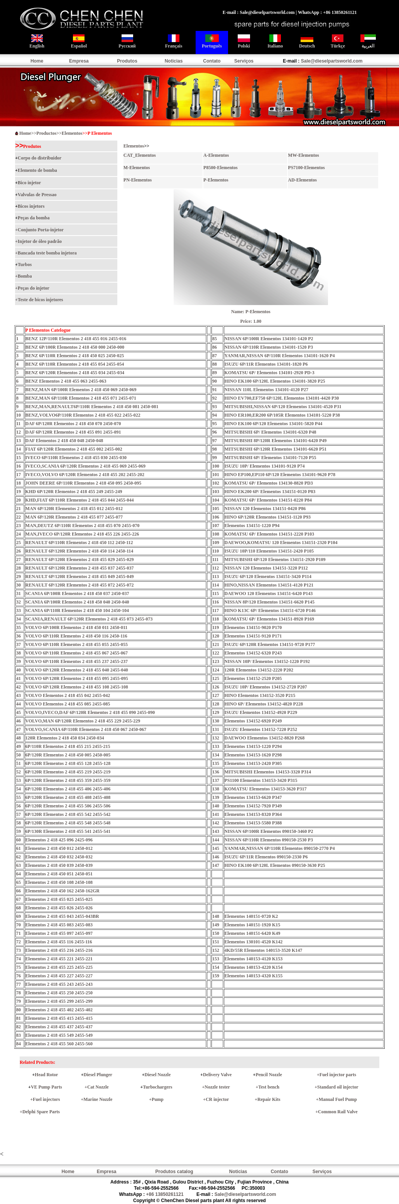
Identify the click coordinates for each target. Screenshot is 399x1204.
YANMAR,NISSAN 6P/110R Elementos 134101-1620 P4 (280, 355)
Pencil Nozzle (268, 1074)
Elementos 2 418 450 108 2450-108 (59, 882)
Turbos (25, 264)
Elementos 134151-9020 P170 (253, 627)
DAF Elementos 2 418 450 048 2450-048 (64, 440)
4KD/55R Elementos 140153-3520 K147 (264, 950)
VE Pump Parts (46, 1087)
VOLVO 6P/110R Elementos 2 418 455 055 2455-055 (76, 644)
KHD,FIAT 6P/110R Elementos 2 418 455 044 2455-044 (79, 500)
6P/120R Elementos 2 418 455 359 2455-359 (68, 780)
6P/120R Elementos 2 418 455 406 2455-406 (68, 789)
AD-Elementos (302, 180)
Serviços (244, 61)
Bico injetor (29, 182)
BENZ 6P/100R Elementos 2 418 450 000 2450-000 (74, 347)
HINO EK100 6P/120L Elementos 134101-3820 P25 (275, 381)
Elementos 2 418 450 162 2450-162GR (62, 891)
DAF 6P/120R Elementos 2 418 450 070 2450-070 (73, 423)
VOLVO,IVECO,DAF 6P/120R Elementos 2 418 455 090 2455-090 (90, 712)
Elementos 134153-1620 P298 (253, 755)
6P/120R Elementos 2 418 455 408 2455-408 (68, 797)
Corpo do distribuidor (39, 158)
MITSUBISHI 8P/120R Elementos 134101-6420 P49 (276, 440)
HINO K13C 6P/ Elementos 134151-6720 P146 (270, 610)
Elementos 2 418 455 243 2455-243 (59, 984)
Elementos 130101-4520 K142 (254, 942)
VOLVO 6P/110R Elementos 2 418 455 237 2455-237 (76, 661)
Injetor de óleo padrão (40, 241)
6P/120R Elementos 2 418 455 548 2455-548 (68, 823)
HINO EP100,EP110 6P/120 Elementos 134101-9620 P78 (280, 474)
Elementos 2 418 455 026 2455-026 (59, 908)
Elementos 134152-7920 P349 (253, 806)
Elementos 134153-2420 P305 (253, 763)
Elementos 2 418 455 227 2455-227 (59, 975)
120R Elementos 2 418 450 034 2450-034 (64, 738)
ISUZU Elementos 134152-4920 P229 (261, 712)
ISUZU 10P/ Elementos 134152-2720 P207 (266, 687)
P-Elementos (215, 180)
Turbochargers (157, 1087)
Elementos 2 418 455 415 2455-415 (59, 1018)
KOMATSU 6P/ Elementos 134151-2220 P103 (269, 534)
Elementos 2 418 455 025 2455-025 (59, 899)
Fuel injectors (46, 1099)
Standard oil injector (337, 1087)
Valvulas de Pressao (37, 194)
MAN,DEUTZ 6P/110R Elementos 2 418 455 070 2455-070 (82, 525)
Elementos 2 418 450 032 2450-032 (59, 857)
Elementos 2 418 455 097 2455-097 (59, 933)
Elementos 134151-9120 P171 (253, 636)
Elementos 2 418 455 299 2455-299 (59, 1001)
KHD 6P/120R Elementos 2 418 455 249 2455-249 (73, 491)
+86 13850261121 (165, 1194)
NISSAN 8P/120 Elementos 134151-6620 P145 (269, 602)
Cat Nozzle (98, 1087)
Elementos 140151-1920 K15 (253, 925)
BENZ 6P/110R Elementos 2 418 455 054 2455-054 (74, 364)
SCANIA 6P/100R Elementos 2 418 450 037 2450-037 (77, 593)
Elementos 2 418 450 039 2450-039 (59, 865)
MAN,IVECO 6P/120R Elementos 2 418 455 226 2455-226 (82, 534)
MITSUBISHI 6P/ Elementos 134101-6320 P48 (270, 432)
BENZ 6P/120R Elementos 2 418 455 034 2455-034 (74, 372)
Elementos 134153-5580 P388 (253, 823)
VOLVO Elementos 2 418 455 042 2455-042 (67, 695)
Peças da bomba (34, 217)
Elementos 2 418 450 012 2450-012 (59, 848)
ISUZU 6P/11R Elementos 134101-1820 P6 (266, 364)
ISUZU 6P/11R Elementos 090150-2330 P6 (266, 857)
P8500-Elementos (220, 167)
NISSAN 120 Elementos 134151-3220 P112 (266, 568)
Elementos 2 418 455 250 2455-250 (59, 992)
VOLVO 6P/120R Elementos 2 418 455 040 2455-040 (76, 670)
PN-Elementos (137, 180)
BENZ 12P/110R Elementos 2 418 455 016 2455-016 (76, 338)
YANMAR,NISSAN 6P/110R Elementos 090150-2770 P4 (280, 848)
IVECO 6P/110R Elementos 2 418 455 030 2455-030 (76, 457)
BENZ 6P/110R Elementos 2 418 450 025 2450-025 (74, 355)
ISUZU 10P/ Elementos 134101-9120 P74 (265, 466)
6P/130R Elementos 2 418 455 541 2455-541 (68, 831)
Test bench (268, 1087)
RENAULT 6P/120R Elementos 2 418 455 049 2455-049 (79, 576)
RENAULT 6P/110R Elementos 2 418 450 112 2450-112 (79, 542)
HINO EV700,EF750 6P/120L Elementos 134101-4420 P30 (282, 398)
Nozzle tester (217, 1087)
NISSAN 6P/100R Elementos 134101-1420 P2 (269, 338)
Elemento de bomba (37, 170)
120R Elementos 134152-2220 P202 (259, 670)
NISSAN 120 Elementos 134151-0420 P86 (265, 508)
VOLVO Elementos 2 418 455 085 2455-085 (67, 704)
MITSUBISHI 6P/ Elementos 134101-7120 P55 (270, 457)
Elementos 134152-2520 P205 (253, 678)
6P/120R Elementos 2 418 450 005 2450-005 (68, 755)
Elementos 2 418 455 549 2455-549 (59, 1035)
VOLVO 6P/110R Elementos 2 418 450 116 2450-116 (76, 636)
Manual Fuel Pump (338, 1099)
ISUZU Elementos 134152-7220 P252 (261, 729)
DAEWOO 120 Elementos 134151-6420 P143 (269, 593)
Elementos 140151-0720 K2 (251, 916)
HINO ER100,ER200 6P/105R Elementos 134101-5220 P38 (282, 415)
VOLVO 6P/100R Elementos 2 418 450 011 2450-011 (76, 627)
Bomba (25, 276)
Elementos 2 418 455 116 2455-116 (58, 942)
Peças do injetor (33, 288)
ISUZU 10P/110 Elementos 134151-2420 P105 (269, 551)
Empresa (79, 61)
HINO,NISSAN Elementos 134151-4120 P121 (269, 585)
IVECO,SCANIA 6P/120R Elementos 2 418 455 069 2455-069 (85, 466)
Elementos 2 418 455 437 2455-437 (59, 1026)
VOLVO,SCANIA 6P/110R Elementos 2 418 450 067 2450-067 (86, 729)
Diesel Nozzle (158, 1074)
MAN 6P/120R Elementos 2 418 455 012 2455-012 (74, 508)
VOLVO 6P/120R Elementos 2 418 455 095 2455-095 (76, 678)
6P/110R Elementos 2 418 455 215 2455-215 (67, 746)
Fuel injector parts (338, 1074)
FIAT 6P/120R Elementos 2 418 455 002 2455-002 (73, 449)
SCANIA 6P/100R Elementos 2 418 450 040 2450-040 (77, 602)
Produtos (127, 61)
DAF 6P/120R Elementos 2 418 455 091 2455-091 (73, 432)
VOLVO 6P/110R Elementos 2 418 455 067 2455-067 (76, 653)
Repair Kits (268, 1099)
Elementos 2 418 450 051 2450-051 (59, 874)
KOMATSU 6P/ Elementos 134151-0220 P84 (268, 500)
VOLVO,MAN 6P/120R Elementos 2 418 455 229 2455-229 (82, 721)
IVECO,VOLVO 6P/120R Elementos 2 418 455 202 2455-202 (84, 474)
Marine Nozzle (97, 1099)
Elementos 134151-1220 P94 (252, 525)
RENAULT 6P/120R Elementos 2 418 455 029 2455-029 (79, 559)
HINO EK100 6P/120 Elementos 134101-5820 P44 (274, 423)
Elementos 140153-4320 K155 (254, 975)
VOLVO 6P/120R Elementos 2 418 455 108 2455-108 (76, 687)
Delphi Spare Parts (41, 1111)
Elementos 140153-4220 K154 (254, 967)
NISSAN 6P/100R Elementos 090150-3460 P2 (269, 831)
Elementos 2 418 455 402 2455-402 (59, 1009)
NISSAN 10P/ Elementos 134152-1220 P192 (267, 661)
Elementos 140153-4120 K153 (254, 959)
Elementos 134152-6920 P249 (253, 721)
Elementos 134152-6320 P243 (253, 653)
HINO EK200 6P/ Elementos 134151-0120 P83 (270, 491)
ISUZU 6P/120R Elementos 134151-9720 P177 (270, 644)
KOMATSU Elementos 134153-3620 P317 (266, 789)
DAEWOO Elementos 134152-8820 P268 (265, 738)
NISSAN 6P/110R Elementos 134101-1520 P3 (269, 347)
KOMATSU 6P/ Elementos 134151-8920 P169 (269, 619)
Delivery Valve (217, 1074)
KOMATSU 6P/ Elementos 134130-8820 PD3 (269, 483)
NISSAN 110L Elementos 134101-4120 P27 (266, 389)
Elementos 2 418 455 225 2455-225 (59, 967)
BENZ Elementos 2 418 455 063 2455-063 (66, 381)
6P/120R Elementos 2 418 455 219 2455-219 (68, 772)
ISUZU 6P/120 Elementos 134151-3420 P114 (268, 576)
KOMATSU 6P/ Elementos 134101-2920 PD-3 (269, 372)
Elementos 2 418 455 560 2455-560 (59, 1043)
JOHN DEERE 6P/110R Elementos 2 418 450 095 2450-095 (83, 483)
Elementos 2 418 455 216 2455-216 (59, 950)
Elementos (72, 133)
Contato (211, 61)
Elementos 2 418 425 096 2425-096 (59, 840)
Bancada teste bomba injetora (47, 253)
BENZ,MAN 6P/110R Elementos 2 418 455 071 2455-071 (80, 398)
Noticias (174, 61)
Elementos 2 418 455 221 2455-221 (59, 959)
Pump (158, 1099)
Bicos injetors (31, 206)
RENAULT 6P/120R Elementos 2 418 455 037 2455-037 (79, 568)
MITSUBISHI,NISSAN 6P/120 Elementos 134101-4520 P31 (283, 406)
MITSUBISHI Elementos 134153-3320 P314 (268, 772)
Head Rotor (46, 1074)
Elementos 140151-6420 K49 (253, 933)
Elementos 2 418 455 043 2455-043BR (62, 916)
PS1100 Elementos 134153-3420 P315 (261, 780)
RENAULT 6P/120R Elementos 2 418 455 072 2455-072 (79, 585)
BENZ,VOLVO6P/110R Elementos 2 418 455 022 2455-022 (82, 415)
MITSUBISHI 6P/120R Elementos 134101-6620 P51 (276, 449)
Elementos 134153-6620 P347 (253, 797)
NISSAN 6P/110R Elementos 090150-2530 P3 (269, 840)
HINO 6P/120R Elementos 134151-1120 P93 (268, 517)
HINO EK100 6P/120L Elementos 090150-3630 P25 (275, 865)
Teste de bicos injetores (40, 299)
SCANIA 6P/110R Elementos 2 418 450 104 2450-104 (77, 610)
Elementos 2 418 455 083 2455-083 (59, 925)
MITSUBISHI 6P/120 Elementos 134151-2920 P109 (275, 559)
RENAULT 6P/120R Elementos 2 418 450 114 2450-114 (79, 551)
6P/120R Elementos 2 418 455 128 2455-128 (68, 763)
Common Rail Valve (338, 1111)
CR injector (217, 1099)
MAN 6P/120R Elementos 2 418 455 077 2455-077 (74, 517)
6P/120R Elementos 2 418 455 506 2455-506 (68, 806)
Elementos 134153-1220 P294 (253, 746)
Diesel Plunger (98, 1074)
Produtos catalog (174, 1171)
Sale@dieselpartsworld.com (332, 61)
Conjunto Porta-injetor (41, 229)
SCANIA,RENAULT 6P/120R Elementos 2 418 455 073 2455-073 (89, 619)
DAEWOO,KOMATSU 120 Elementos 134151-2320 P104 (281, 542)
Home (36, 61)
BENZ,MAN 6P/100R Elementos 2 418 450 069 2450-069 (81, 389)
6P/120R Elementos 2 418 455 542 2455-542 (68, 814)
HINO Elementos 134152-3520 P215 (260, 695)
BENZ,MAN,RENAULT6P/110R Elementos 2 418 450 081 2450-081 (92, 406)
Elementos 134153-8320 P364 (253, 814)
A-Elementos (216, 155)
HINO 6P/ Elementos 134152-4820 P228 (264, 704)
